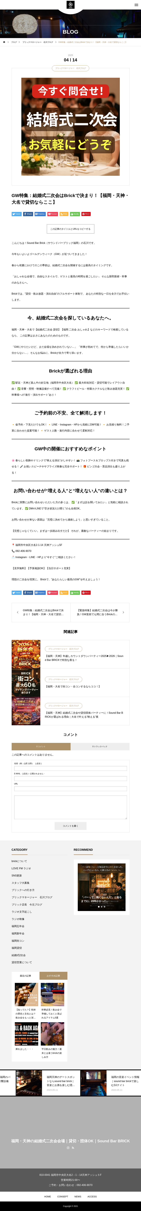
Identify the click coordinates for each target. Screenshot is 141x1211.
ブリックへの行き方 (23, 890)
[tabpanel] (102, 887)
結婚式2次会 (19, 955)
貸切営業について (22, 962)
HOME (47, 1196)
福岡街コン (18, 940)
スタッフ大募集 (20, 883)
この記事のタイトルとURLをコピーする (70, 229)
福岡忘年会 (18, 926)
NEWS (78, 1196)
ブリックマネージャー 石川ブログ (70, 68)
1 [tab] (99, 907)
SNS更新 (17, 875)
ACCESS (92, 1196)
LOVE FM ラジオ (21, 868)
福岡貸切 (17, 948)
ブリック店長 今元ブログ (27, 904)
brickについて (19, 861)
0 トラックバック (99, 746)
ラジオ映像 (18, 919)
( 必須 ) (28, 763)
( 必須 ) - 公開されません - (29, 774)
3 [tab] (105, 907)
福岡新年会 (18, 933)
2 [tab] (102, 907)
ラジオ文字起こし (22, 911)
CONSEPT (62, 1196)
